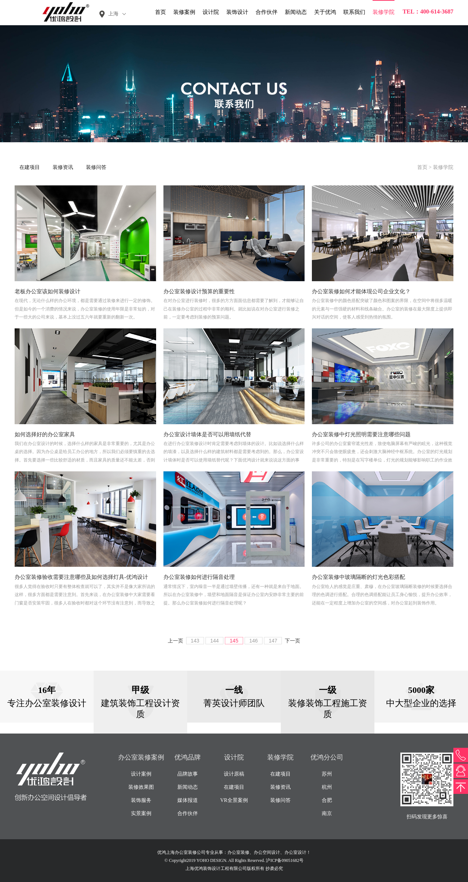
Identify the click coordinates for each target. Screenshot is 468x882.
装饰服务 (141, 800)
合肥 (327, 800)
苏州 (327, 774)
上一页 (175, 641)
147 (273, 641)
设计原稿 (234, 774)
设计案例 (141, 774)
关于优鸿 (325, 12)
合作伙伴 (267, 12)
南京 (327, 813)
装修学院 (384, 12)
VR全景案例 (234, 800)
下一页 (292, 641)
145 (234, 641)
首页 (160, 12)
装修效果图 (141, 787)
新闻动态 (296, 12)
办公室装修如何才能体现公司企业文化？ (361, 291)
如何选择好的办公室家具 (45, 434)
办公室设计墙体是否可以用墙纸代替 (207, 434)
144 (214, 641)
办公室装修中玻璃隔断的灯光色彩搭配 (358, 577)
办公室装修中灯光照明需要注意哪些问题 (361, 434)
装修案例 (184, 12)
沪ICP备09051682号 (284, 860)
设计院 (211, 12)
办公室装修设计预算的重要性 (199, 291)
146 (253, 641)
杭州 (327, 787)
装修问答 (96, 167)
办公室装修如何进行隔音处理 (199, 577)
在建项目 (29, 167)
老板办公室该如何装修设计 (47, 291)
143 (195, 641)
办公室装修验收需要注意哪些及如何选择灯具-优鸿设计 (81, 577)
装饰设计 (237, 12)
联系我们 (354, 12)
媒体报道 (187, 800)
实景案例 (141, 813)
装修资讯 (63, 167)
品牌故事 (187, 774)
